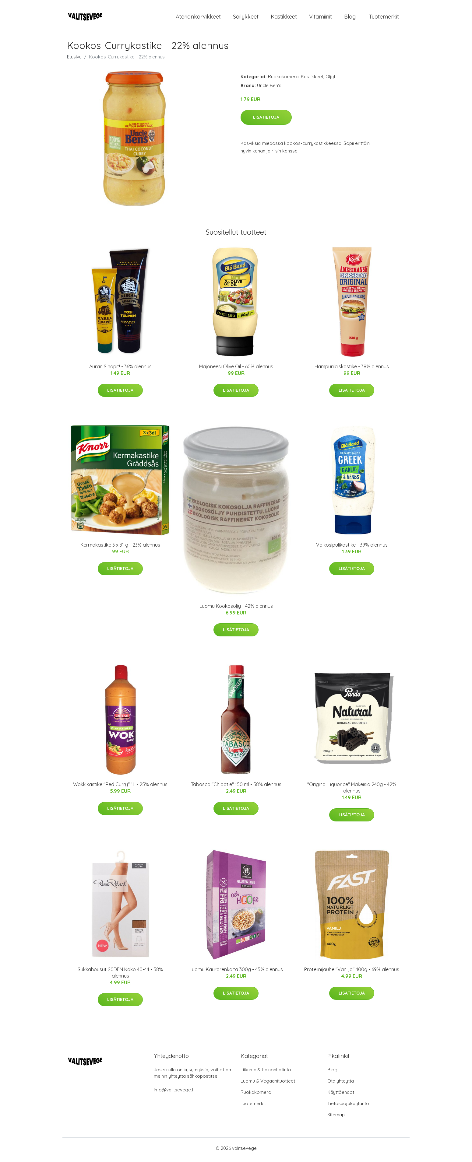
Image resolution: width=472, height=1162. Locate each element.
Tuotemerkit (384, 18)
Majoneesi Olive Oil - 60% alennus (236, 369)
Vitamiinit (320, 18)
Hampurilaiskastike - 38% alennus (352, 369)
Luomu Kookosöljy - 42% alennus (236, 609)
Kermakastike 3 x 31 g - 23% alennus (120, 548)
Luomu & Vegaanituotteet (268, 1084)
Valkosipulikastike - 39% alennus (352, 548)
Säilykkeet (246, 18)
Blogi (350, 18)
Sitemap (336, 1118)
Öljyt (330, 79)
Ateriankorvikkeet (198, 18)
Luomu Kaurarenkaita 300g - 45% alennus (236, 972)
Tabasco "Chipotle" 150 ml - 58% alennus (236, 788)
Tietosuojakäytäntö (348, 1107)
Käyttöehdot (340, 1095)
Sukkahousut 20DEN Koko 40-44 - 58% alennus (120, 975)
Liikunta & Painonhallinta (266, 1073)
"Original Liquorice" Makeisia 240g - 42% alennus (351, 791)
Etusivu (74, 60)
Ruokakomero (283, 79)
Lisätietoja (266, 120)
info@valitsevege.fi (174, 1093)
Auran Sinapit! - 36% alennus (120, 369)
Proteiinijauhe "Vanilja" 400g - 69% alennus (351, 972)
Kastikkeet (284, 18)
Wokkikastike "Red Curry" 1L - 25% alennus (120, 788)
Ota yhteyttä (340, 1084)
